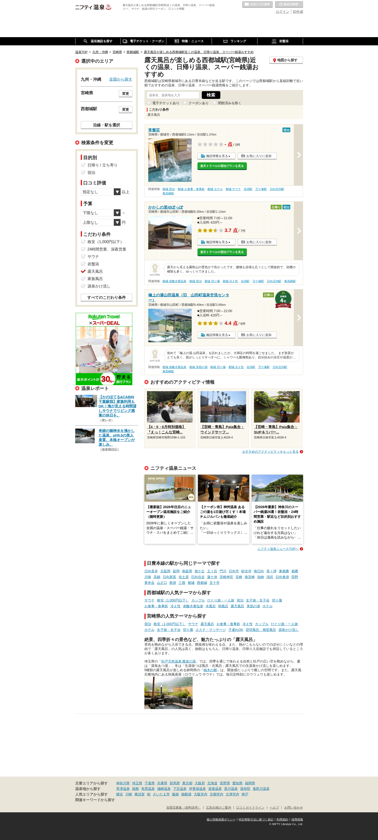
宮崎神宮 (226, 577)
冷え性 (175, 606)
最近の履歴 (289, 4)
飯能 (175, 794)
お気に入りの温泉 (257, 4)
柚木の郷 (210, 670)
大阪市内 (200, 794)
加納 (260, 577)
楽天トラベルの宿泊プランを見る (222, 166)
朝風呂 (223, 606)
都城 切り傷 (212, 281)
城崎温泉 (164, 789)
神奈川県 (123, 783)
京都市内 (216, 794)
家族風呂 (95, 279)
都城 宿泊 (168, 189)
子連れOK (235, 630)
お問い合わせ (293, 807)
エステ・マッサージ (211, 630)
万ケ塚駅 (261, 189)
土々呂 (212, 571)
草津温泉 (123, 789)
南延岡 (187, 571)
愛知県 (237, 783)
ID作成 (298, 12)
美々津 (271, 571)
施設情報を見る (217, 156)
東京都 (187, 783)
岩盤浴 (93, 264)
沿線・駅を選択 (106, 125)
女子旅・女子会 (258, 600)
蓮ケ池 (212, 577)
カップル (198, 600)
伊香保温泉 (197, 789)
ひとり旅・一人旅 (220, 600)
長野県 (225, 783)
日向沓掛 (282, 577)
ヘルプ (274, 807)
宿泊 (240, 600)
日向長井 (151, 571)
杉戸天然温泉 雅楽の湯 (178, 661)
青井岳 (149, 583)
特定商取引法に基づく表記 (256, 819)
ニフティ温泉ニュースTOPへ (277, 549)
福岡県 (250, 783)
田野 (294, 577)
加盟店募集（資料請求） (183, 807)
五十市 (214, 583)
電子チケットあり (165, 103)
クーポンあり (199, 103)
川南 (147, 577)
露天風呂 (237, 606)
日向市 (234, 571)
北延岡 (165, 571)
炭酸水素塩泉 (193, 606)
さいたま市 (161, 794)
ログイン (282, 12)
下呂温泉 (180, 789)
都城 (191, 583)
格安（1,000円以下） (173, 600)
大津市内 (232, 794)
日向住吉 (198, 577)
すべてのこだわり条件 (106, 297)
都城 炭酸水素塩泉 (174, 281)
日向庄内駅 (277, 189)
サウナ (149, 600)
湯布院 (245, 789)
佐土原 (184, 577)
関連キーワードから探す (95, 800)
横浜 (119, 794)
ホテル (268, 606)
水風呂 (211, 606)
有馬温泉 (148, 789)
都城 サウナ (233, 189)
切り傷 (277, 600)
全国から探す (120, 79)
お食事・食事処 (156, 606)
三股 (182, 583)
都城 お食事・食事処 (191, 189)
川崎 (128, 794)
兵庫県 (162, 783)
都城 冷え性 (230, 281)
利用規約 (282, 819)
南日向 (259, 571)
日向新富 (169, 577)
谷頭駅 (248, 189)
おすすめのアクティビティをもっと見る (270, 451)
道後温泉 (215, 789)
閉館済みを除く (230, 103)
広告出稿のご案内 (218, 807)
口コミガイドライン (250, 807)
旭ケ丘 (200, 571)
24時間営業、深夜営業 (107, 249)
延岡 (176, 571)
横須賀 (140, 794)
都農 (294, 571)
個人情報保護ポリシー (221, 819)
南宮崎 (250, 577)
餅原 (172, 583)
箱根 (135, 789)
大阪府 (200, 783)
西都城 (202, 583)
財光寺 (246, 571)
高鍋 (157, 577)
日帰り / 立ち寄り (103, 165)
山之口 (162, 583)
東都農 (284, 571)
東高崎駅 (168, 193)
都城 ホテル (215, 189)
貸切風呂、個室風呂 (261, 630)
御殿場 (186, 794)
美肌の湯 (253, 606)
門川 (223, 571)
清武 (269, 577)
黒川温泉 (231, 789)
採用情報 (297, 819)
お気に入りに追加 (258, 156)
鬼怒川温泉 (261, 789)
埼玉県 (137, 783)
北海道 (212, 783)
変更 (125, 94)
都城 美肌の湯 (198, 367)
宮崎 (239, 577)
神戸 (245, 794)
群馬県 (175, 783)
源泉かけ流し (288, 630)
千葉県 (150, 783)
